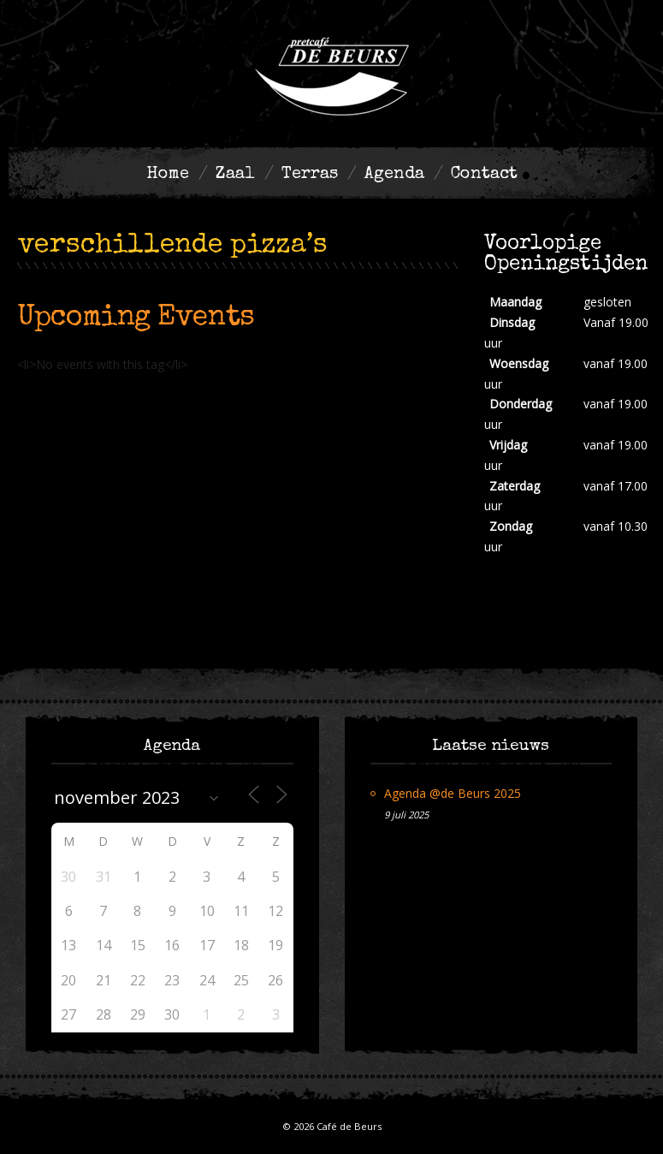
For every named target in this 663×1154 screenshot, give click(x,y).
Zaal (235, 174)
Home (167, 174)
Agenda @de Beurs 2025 (452, 793)
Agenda (394, 174)
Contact (484, 174)
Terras (309, 174)
